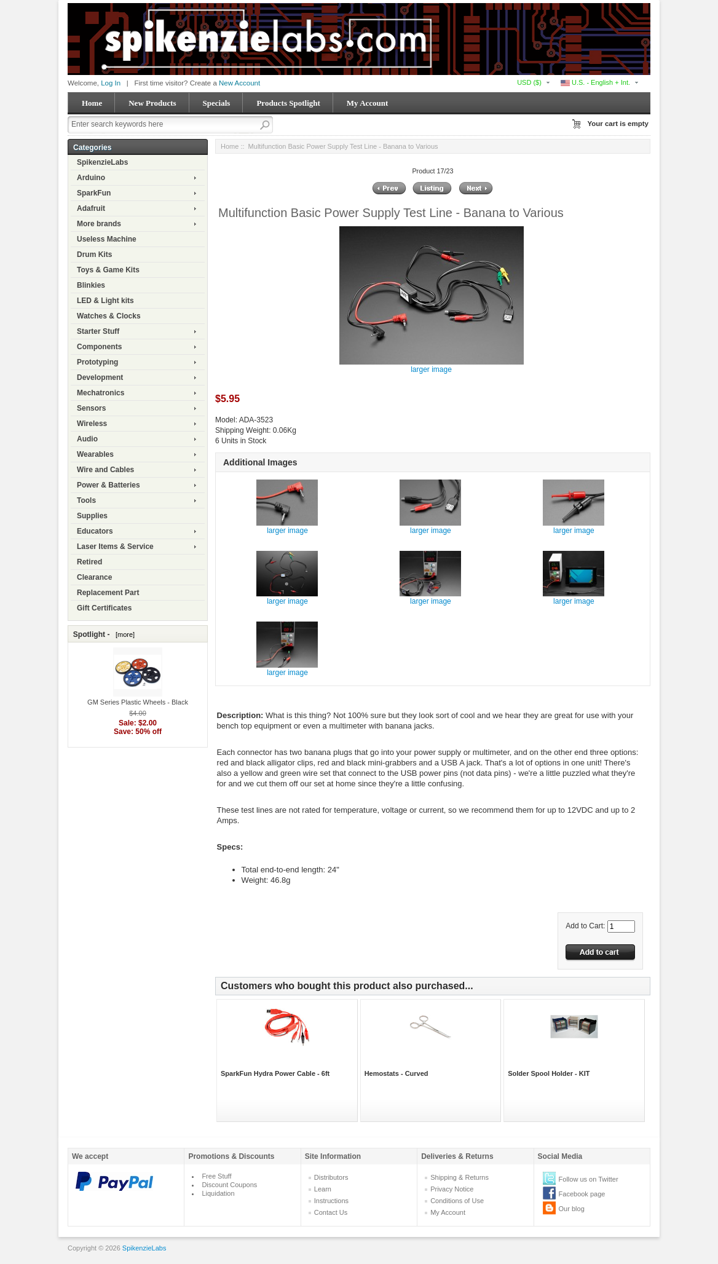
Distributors (331, 1177)
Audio (87, 439)
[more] (123, 634)
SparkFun (94, 193)
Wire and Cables (105, 469)
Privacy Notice (451, 1189)
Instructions (331, 1200)
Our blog (572, 1208)
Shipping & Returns (459, 1177)
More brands (99, 223)
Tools (86, 500)
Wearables (95, 454)
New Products (152, 103)
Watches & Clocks (109, 316)
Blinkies (91, 285)
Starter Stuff (98, 331)
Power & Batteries (108, 485)
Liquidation (218, 1193)
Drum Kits (94, 254)
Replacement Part (108, 592)
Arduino (91, 177)
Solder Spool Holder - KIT (549, 1073)
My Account (368, 103)
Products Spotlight (288, 103)
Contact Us (330, 1212)
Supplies (92, 516)
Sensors (91, 408)
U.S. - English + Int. (595, 82)
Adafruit (91, 208)
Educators (95, 531)
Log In (110, 83)
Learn (322, 1189)
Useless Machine (106, 239)
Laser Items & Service (115, 546)
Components (99, 346)
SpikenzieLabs (102, 162)
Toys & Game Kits (108, 270)
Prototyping (97, 362)
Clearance (94, 577)
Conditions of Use (457, 1200)
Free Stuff (216, 1176)
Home (92, 103)
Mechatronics (100, 393)
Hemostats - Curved (396, 1073)
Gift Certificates (104, 608)
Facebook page (582, 1194)
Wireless (92, 423)
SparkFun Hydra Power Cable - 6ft (275, 1073)
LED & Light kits (105, 300)
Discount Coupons (229, 1184)
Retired (89, 562)
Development (100, 377)
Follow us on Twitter (588, 1179)
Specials (217, 103)
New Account (239, 83)
